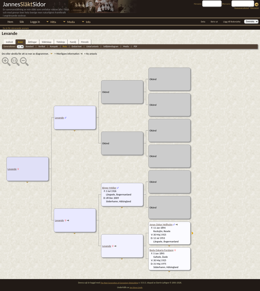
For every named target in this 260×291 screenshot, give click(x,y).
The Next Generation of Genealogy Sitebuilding (119, 283)
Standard (30, 46)
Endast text (76, 46)
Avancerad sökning (241, 8)
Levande (12, 169)
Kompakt (54, 46)
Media (71, 22)
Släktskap (46, 42)
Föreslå (84, 42)
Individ (9, 42)
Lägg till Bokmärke (231, 21)
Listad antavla (92, 46)
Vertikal (41, 46)
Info (88, 22)
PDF (135, 46)
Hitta (53, 22)
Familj (73, 42)
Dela (203, 21)
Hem (10, 21)
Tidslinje (60, 42)
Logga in (35, 21)
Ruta (65, 46)
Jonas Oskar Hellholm (161, 224)
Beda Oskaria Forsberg (162, 250)
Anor (20, 42)
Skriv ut (214, 21)
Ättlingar (32, 42)
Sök (22, 21)
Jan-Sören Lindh (136, 287)
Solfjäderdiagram (110, 46)
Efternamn (254, 8)
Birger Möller (109, 187)
